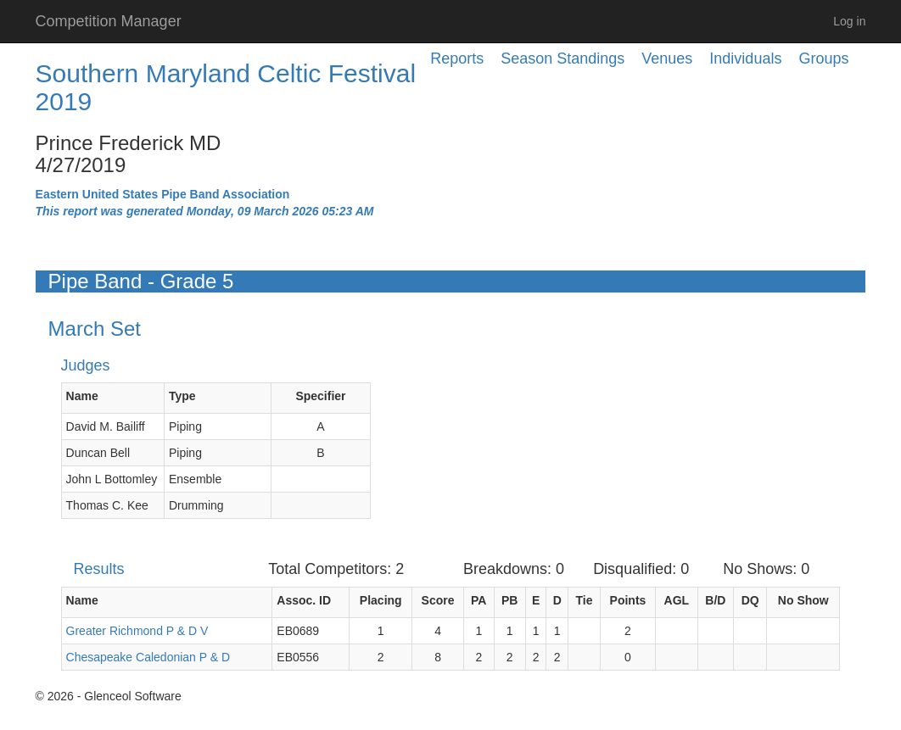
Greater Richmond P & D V (137, 631)
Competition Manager (109, 21)
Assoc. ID (304, 600)
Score (438, 600)
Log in (849, 21)
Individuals (745, 58)
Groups (823, 58)
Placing (381, 600)
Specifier (320, 396)
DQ (750, 600)
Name (82, 396)
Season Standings (562, 58)
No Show (803, 600)
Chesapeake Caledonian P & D (148, 657)
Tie (583, 600)
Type (182, 396)
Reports (457, 58)
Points (628, 600)
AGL (677, 600)
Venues (666, 58)
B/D (715, 600)
